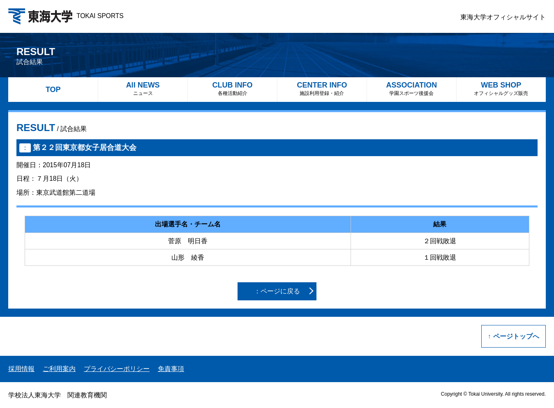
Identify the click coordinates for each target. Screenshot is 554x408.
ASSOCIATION (411, 88)
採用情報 (21, 368)
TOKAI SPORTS (66, 15)
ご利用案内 (59, 368)
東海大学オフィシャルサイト (503, 17)
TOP (53, 89)
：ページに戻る (277, 291)
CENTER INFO (322, 88)
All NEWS (142, 88)
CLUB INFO (232, 88)
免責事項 (171, 368)
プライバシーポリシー (117, 368)
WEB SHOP (501, 88)
